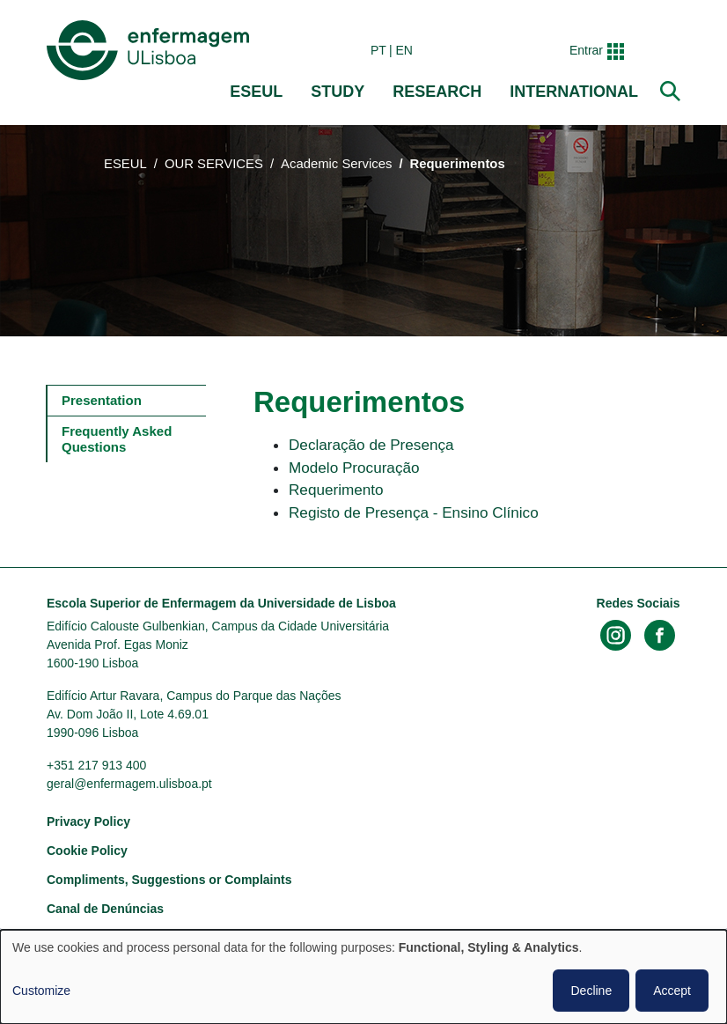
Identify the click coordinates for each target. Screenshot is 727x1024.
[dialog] (363, 977)
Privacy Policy (88, 821)
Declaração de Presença (371, 444)
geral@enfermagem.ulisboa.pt (129, 784)
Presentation (102, 400)
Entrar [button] (586, 50)
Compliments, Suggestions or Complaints (169, 880)
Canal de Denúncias (105, 909)
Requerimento (336, 489)
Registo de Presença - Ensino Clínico (414, 512)
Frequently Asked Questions (118, 439)
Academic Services (336, 164)
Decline (591, 990)
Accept (672, 990)
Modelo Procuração (354, 467)
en (404, 50)
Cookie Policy (87, 851)
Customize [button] (41, 990)
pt (378, 50)
